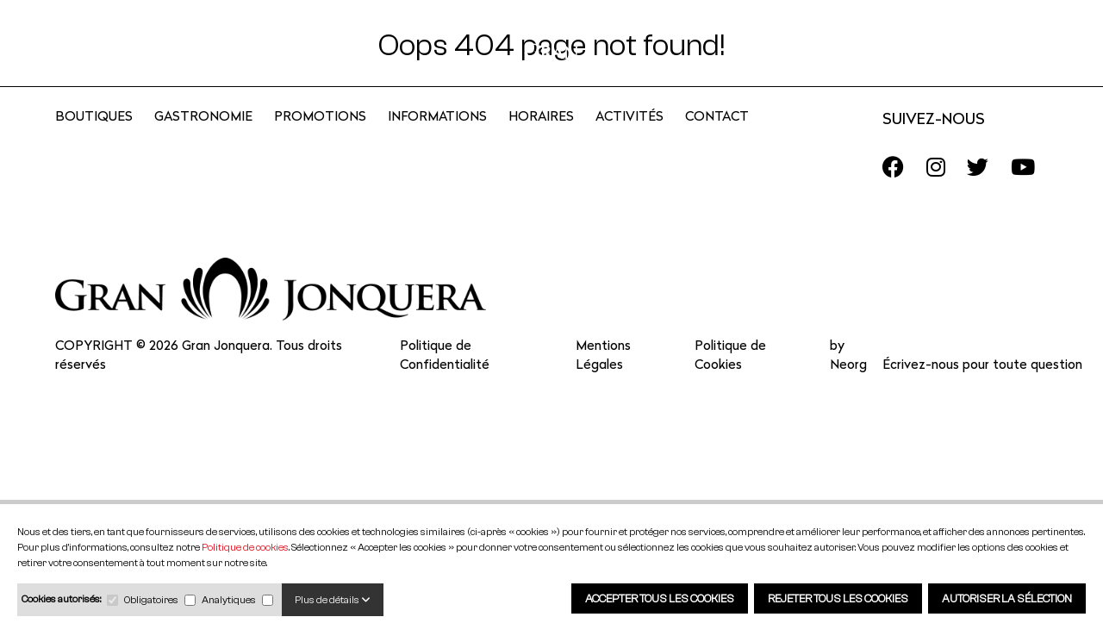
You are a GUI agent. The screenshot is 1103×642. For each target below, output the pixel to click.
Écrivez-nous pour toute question (982, 387)
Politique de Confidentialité (444, 378)
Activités (629, 139)
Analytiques (229, 599)
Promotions (320, 139)
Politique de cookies (245, 546)
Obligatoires (151, 599)
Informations (437, 139)
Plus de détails (333, 599)
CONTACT (717, 139)
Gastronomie (203, 139)
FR (980, 45)
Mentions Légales (603, 378)
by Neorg (848, 378)
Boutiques (94, 139)
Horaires (541, 139)
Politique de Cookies (730, 378)
